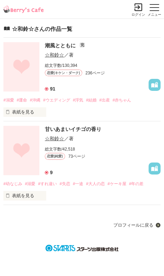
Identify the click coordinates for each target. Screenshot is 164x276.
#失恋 (65, 183)
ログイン (138, 14)
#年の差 (136, 183)
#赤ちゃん (122, 100)
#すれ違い (47, 183)
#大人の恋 (95, 183)
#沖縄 (35, 100)
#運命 (22, 100)
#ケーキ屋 (117, 183)
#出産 (104, 100)
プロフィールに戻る (133, 225)
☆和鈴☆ (54, 55)
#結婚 (91, 100)
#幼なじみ (12, 183)
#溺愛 (8, 100)
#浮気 (78, 100)
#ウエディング (56, 100)
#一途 (78, 183)
